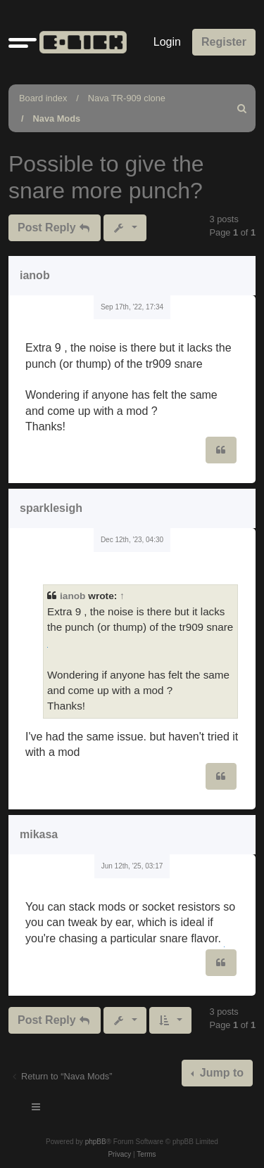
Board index (43, 98)
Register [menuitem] (223, 42)
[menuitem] (242, 108)
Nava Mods (57, 118)
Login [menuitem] (167, 42)
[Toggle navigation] (36, 1109)
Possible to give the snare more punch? (106, 177)
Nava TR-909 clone (126, 98)
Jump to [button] (220, 1073)
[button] (22, 42)
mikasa (39, 834)
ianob (35, 275)
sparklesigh (51, 508)
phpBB (95, 1141)
